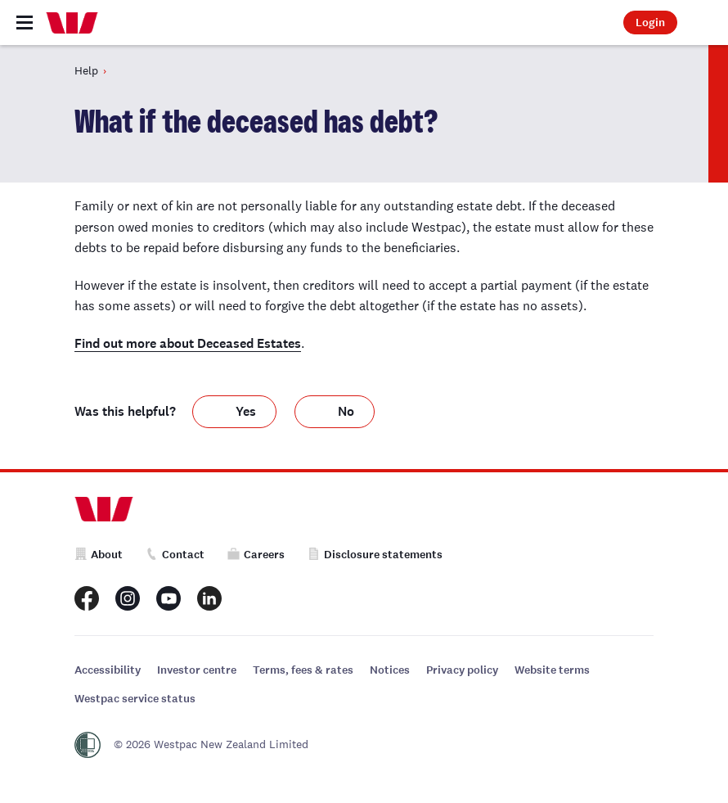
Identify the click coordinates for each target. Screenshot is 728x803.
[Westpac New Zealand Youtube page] (168, 598)
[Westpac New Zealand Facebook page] (86, 598)
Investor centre (196, 670)
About (98, 554)
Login (650, 22)
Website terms (552, 670)
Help (86, 70)
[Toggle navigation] (24, 22)
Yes (246, 411)
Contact (175, 554)
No (346, 411)
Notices (390, 670)
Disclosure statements (375, 554)
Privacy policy (462, 670)
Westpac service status (134, 698)
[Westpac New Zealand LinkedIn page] (209, 598)
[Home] (72, 23)
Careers (256, 554)
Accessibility (107, 670)
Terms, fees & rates (303, 670)
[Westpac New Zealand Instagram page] (127, 598)
